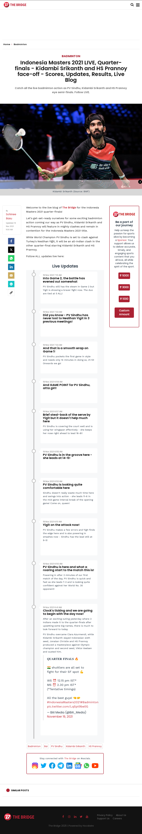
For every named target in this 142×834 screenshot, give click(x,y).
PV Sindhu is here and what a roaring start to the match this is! (68, 568)
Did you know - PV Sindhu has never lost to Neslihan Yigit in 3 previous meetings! (66, 318)
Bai (46, 746)
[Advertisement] (71, 29)
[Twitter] (11, 249)
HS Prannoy (95, 746)
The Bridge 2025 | (58, 825)
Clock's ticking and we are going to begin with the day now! (67, 612)
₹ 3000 (124, 287)
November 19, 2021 (60, 717)
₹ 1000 (124, 299)
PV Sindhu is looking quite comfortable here (62, 486)
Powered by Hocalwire (81, 825)
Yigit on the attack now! (61, 525)
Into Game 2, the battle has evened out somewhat (64, 280)
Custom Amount (124, 312)
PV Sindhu (56, 746)
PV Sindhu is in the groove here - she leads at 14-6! (67, 456)
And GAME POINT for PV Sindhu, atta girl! (66, 386)
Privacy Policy (105, 815)
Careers (117, 818)
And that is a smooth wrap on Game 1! (65, 349)
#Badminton (89, 702)
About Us (121, 815)
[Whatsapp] (11, 258)
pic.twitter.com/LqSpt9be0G (67, 706)
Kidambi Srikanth (75, 746)
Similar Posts (20, 790)
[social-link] (11, 292)
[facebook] (11, 241)
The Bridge (69, 207)
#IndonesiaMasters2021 (64, 702)
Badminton (71, 56)
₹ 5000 (124, 275)
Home (7, 44)
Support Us (103, 818)
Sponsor (122, 240)
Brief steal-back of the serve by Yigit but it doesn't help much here (66, 418)
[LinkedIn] (11, 267)
